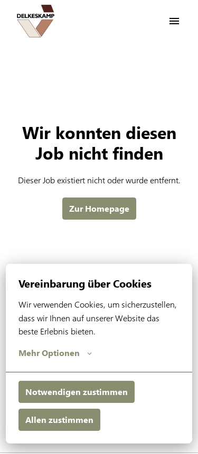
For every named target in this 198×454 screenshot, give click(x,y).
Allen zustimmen (59, 419)
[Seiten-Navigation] (174, 21)
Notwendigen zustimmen (76, 391)
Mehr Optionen (55, 353)
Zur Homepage (99, 208)
